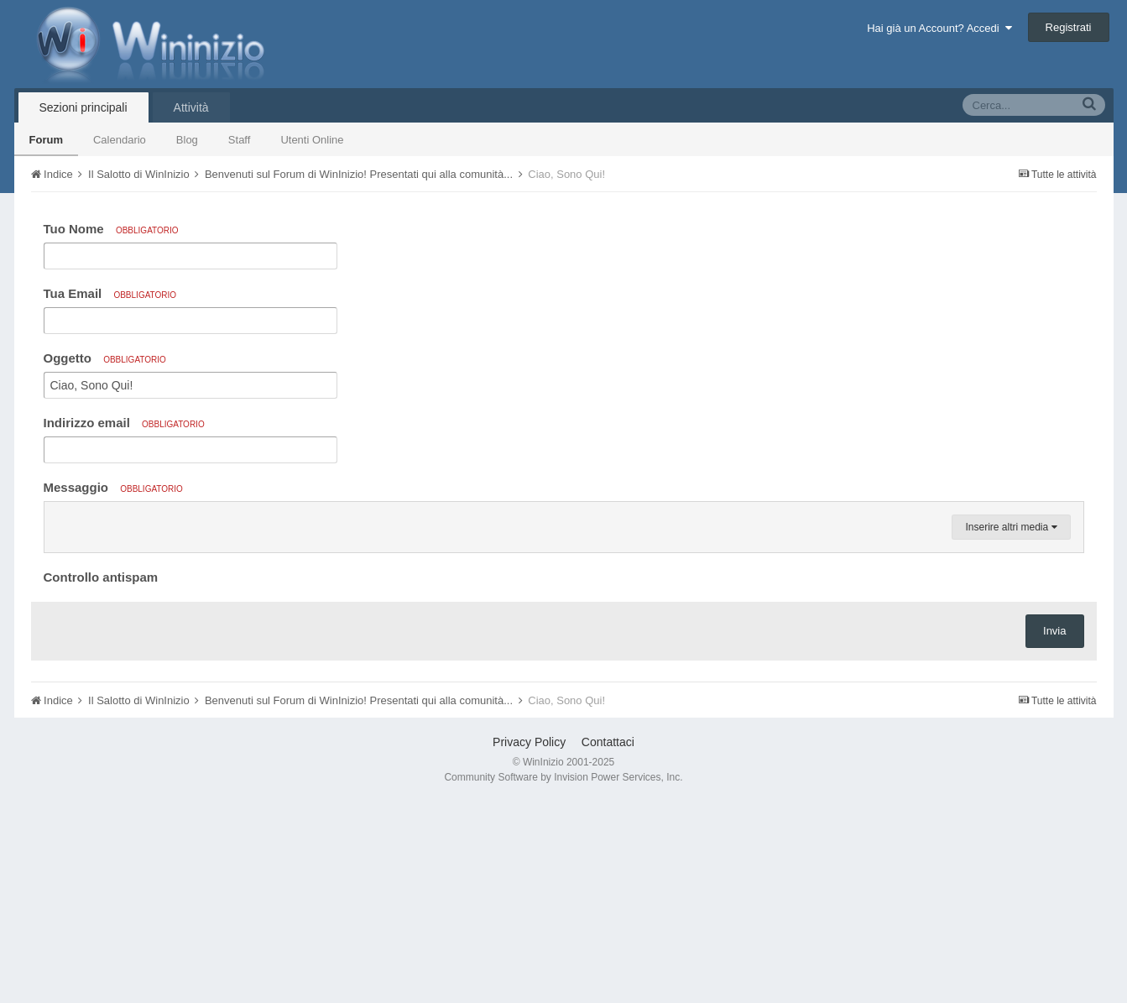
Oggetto (105, 358)
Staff (239, 139)
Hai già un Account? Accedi (939, 28)
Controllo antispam (101, 778)
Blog (187, 139)
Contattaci (608, 943)
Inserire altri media (1011, 728)
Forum (46, 139)
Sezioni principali (83, 107)
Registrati (1069, 27)
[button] (59, 518)
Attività (191, 107)
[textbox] (563, 619)
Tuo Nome (111, 229)
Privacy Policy (529, 943)
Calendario (119, 139)
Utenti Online (311, 139)
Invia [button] (1054, 832)
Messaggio (113, 487)
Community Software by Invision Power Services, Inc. (563, 979)
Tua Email (110, 293)
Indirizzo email (124, 422)
